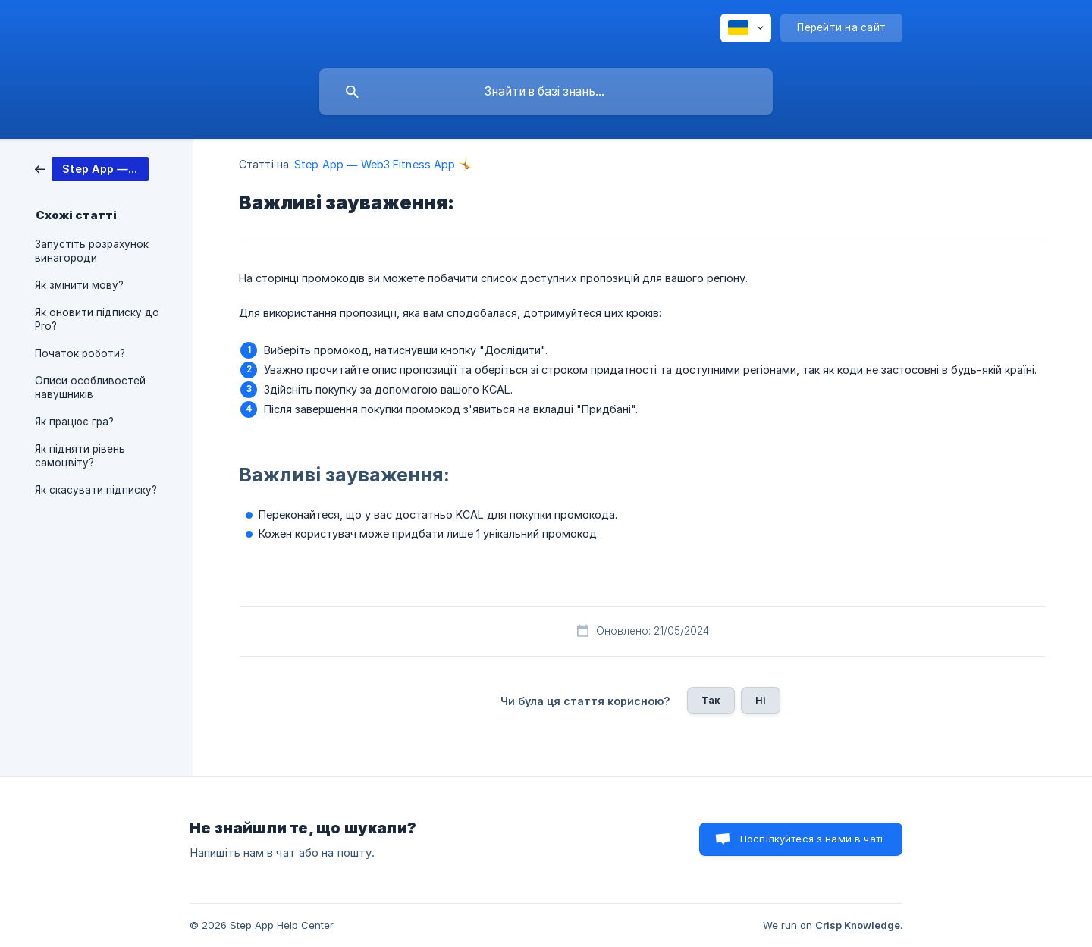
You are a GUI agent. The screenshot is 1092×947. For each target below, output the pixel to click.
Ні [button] (760, 700)
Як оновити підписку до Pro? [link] (97, 319)
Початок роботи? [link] (80, 353)
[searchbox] (546, 91)
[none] (745, 28)
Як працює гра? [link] (74, 421)
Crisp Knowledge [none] (857, 925)
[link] (92, 168)
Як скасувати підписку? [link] (96, 490)
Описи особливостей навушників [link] (90, 387)
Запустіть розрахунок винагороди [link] (92, 251)
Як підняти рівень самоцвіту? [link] (80, 456)
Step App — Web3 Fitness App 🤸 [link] (383, 164)
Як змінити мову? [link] (79, 285)
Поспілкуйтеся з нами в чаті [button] (811, 839)
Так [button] (710, 700)
